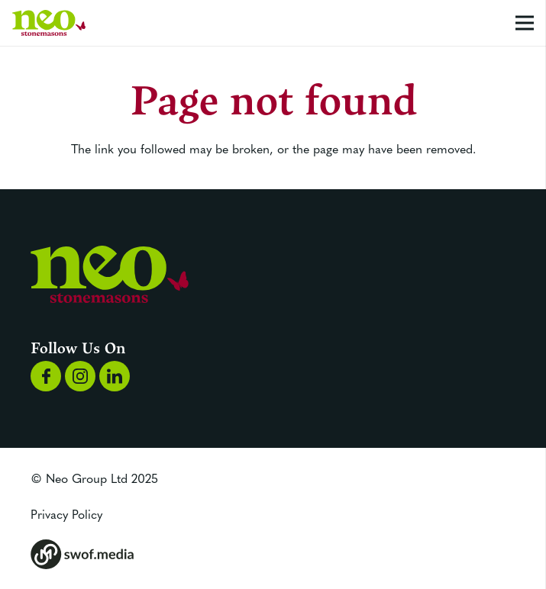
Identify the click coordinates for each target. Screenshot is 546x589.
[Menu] (525, 23)
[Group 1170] (114, 376)
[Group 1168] (46, 376)
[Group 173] (273, 554)
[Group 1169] (80, 376)
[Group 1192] (49, 23)
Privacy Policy (66, 513)
